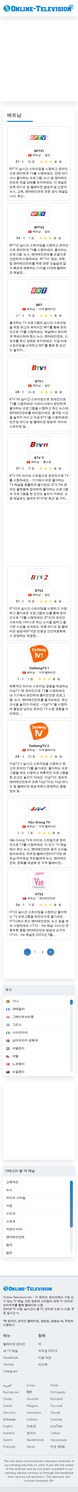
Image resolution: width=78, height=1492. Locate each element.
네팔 (12, 1056)
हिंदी (29, 1392)
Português (57, 1392)
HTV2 (39, 894)
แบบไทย (56, 1426)
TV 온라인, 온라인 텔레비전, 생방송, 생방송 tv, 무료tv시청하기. (38, 1323)
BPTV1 (39, 151)
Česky (7, 1399)
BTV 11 (39, 458)
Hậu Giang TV (39, 822)
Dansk (7, 1405)
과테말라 (15, 1009)
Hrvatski (32, 1399)
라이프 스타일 (16, 1197)
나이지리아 (17, 1032)
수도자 (10, 1213)
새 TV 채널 (10, 1351)
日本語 (31, 1426)
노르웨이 (15, 1064)
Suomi (7, 1440)
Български (11, 1392)
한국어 (31, 1433)
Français (9, 1446)
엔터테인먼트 (47, 898)
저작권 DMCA (47, 1351)
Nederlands (35, 1440)
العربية (7, 1385)
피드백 (42, 1364)
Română (56, 1399)
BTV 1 (39, 381)
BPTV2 (39, 227)
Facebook (10, 1357)
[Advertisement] (38, 60)
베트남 (37, 155)
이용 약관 (44, 1357)
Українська (58, 1440)
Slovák (55, 1412)
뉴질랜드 (15, 1071)
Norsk (31, 1446)
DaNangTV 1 (39, 668)
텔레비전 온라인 (14, 1344)
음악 (9, 1245)
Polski (54, 1385)
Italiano (32, 1419)
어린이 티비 (14, 1229)
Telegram (10, 1371)
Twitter (8, 1364)
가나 (12, 1001)
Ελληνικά (9, 1419)
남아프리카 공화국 (22, 1040)
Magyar (32, 1405)
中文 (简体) (57, 1446)
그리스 (14, 1024)
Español (9, 1433)
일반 (47, 155)
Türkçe (55, 1433)
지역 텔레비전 (47, 309)
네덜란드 (15, 1048)
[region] (39, 1035)
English (8, 1426)
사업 (9, 1205)
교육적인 (12, 1182)
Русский (56, 1405)
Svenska (56, 1419)
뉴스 (9, 1190)
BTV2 (39, 591)
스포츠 (10, 1221)
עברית (31, 1385)
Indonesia (34, 1412)
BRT (39, 305)
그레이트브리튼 (20, 1016)
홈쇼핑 (47, 462)
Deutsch (9, 1412)
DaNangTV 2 (39, 746)
